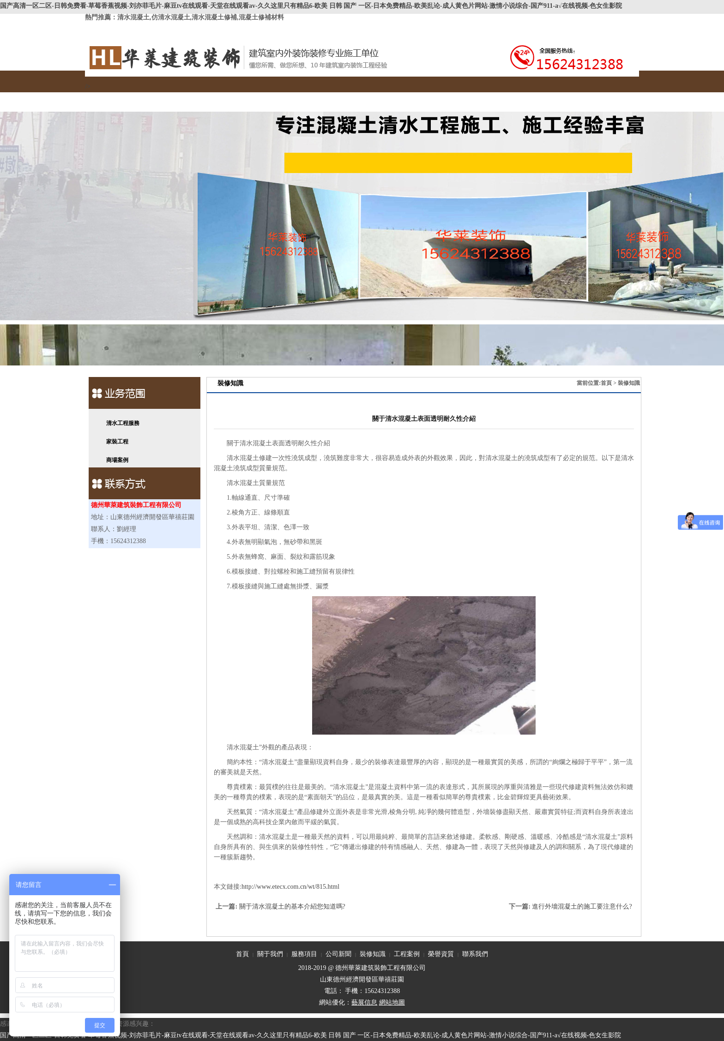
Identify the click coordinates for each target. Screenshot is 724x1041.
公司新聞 (273, 96)
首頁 (114, 96)
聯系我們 (486, 96)
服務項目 (220, 96)
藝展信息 (364, 1002)
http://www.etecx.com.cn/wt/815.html (290, 886)
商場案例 (117, 460)
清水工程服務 (122, 423)
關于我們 (167, 96)
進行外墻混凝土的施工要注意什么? (582, 906)
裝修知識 (326, 96)
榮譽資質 (433, 96)
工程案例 (379, 96)
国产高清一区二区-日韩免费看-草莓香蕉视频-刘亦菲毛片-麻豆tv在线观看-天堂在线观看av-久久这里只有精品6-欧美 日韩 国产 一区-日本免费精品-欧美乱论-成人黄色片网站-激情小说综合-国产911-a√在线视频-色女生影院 (311, 5)
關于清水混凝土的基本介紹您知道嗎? (292, 906)
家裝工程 (117, 441)
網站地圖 (392, 1002)
